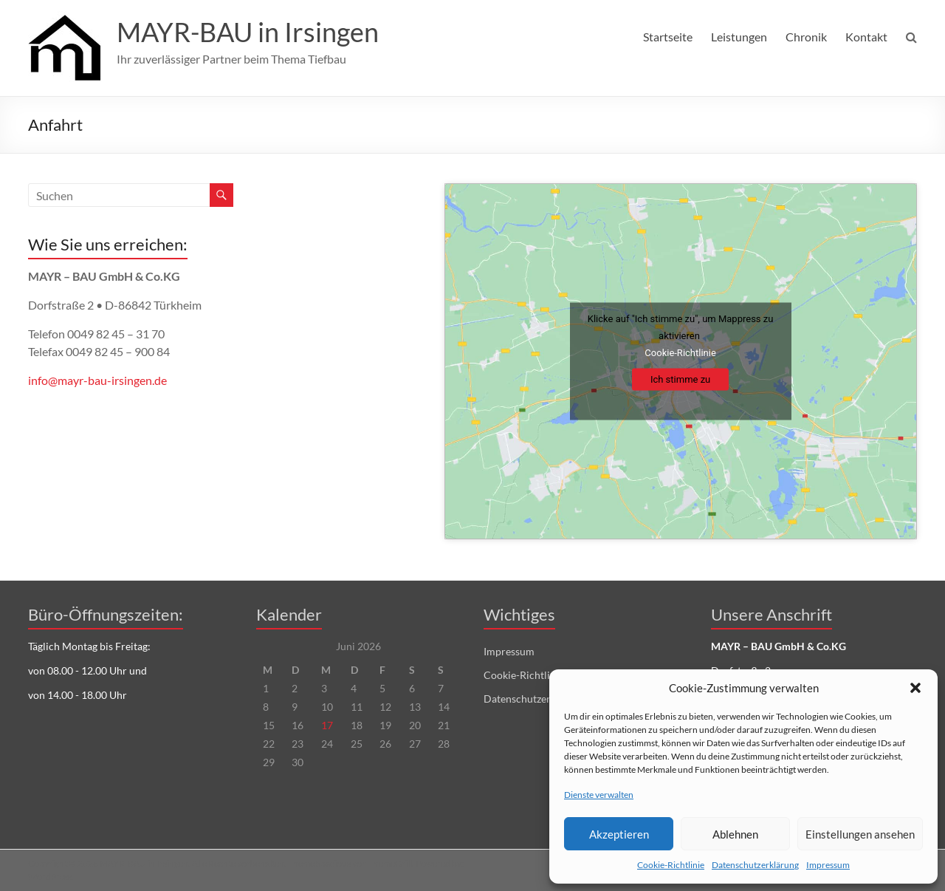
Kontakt (866, 37)
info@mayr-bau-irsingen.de (97, 380)
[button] (915, 687)
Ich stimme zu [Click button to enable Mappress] (680, 379)
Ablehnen (735, 834)
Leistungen (739, 37)
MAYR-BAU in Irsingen (248, 32)
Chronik (806, 37)
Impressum (828, 864)
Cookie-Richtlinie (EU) (534, 675)
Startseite (668, 37)
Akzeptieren (619, 834)
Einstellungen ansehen (860, 834)
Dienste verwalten (598, 794)
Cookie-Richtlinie (670, 864)
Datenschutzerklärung (755, 864)
